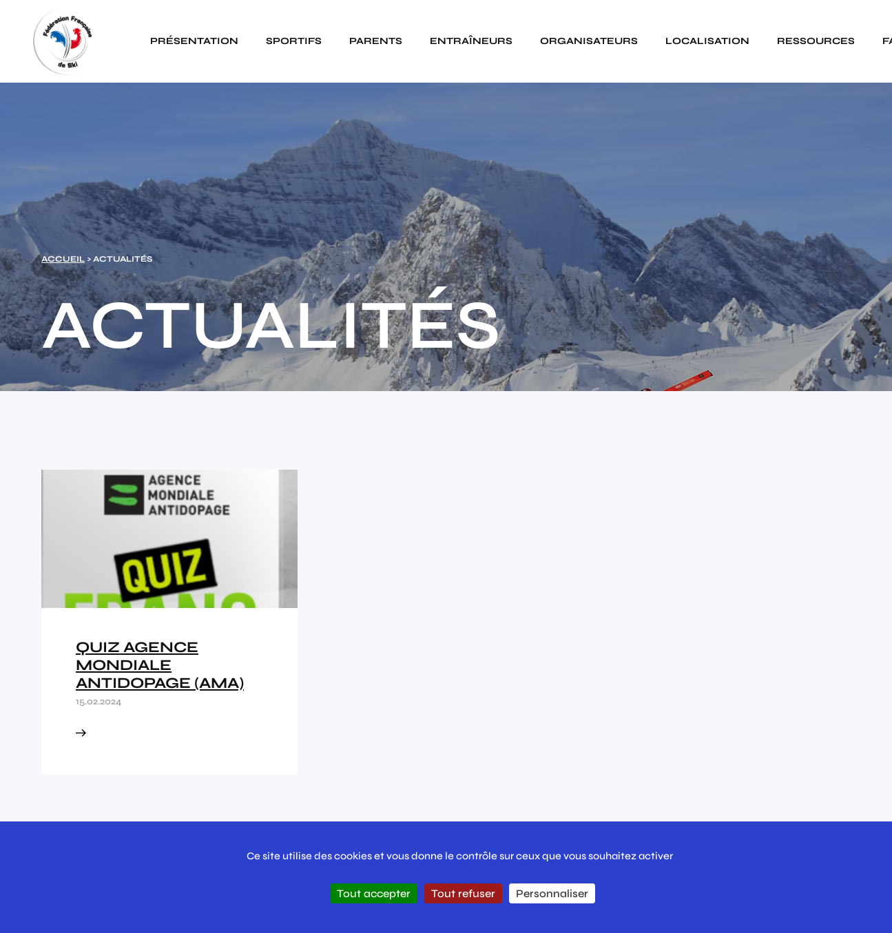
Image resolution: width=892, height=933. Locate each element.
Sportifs (294, 41)
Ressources (816, 41)
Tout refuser (463, 893)
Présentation (194, 41)
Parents (375, 41)
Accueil (63, 259)
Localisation (707, 41)
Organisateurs (589, 41)
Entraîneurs (471, 41)
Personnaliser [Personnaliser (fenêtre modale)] (552, 893)
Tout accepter (374, 893)
